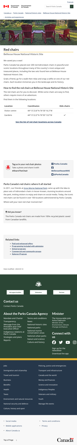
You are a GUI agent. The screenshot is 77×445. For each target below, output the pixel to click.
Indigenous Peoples (46, 389)
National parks (33, 327)
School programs (19, 249)
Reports (7, 340)
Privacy (45, 426)
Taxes (6, 394)
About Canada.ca (13, 430)
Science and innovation (48, 385)
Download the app (60, 353)
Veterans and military (47, 394)
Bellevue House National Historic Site (56, 13)
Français (70, 2)
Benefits (7, 385)
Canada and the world (47, 375)
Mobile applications (14, 426)
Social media (11, 421)
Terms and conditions (37, 318)
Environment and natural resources (18, 399)
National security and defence (16, 404)
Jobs (5, 366)
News (29, 321)
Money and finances (46, 380)
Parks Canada (18, 13)
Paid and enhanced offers (22, 243)
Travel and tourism (11, 375)
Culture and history (36, 342)
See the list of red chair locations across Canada (38, 122)
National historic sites (33, 13)
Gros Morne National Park (35, 188)
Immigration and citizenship (15, 370)
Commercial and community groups (26, 251)
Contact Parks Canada (13, 306)
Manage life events (46, 404)
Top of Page (10, 440)
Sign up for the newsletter (58, 349)
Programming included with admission (27, 246)
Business (7, 380)
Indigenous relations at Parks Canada (14, 333)
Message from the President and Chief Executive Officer (12, 326)
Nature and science (36, 339)
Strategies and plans (13, 337)
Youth (40, 399)
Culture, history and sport (14, 408)
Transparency (10, 321)
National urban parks (36, 336)
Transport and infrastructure (50, 370)
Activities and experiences (14, 17)
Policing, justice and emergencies (52, 366)
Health (6, 389)
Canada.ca (7, 13)
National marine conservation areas (35, 331)
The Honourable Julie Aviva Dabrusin (61, 322)
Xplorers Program (19, 254)
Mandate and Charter (13, 318)
